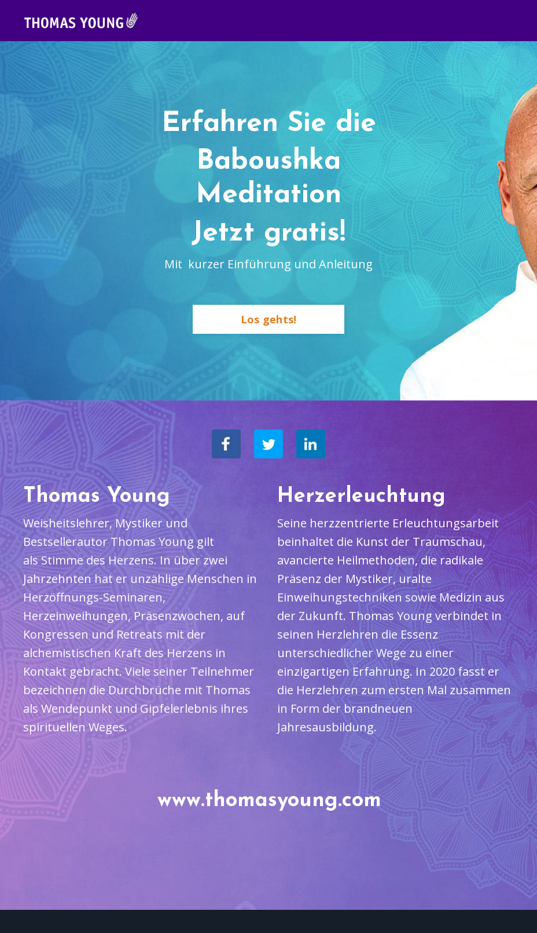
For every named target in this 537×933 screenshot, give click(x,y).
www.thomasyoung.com (269, 800)
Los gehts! (269, 319)
